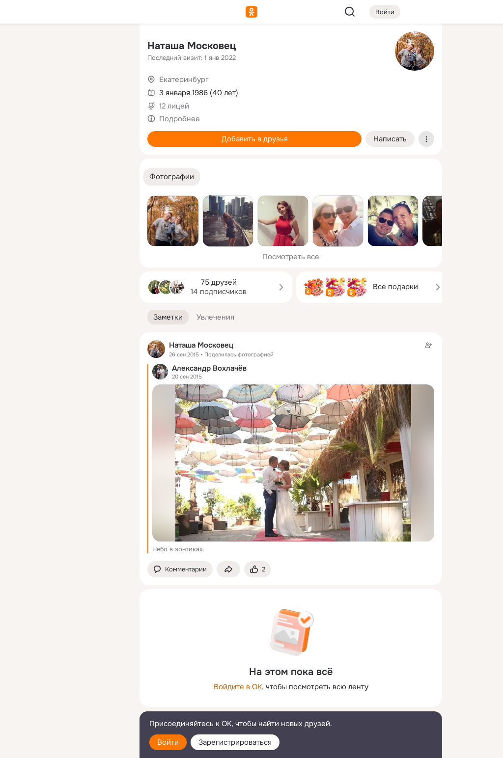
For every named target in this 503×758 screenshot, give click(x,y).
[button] (171, 177)
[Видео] (110, 90)
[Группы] (110, 47)
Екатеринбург (184, 79)
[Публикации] (23, 90)
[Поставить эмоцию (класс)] (257, 569)
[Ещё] (67, 682)
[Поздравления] (66, 133)
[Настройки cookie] (67, 745)
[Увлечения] (66, 47)
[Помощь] (23, 176)
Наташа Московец (191, 46)
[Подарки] (23, 133)
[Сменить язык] (67, 703)
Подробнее (179, 119)
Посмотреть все (290, 257)
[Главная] (23, 47)
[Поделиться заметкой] (228, 569)
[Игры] (110, 133)
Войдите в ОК (238, 687)
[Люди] (66, 90)
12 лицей (174, 106)
